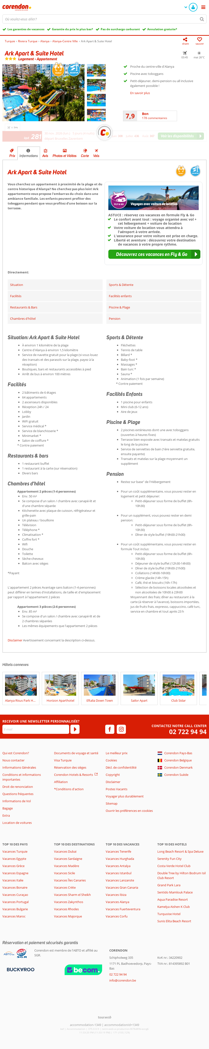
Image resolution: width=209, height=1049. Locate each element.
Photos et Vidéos (65, 156)
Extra (6, 815)
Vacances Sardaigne (68, 858)
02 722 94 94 (188, 732)
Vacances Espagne (15, 873)
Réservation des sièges (70, 767)
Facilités (15, 296)
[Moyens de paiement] (20, 969)
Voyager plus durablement (125, 796)
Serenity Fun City (169, 858)
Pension (114, 318)
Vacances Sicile (64, 873)
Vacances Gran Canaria (122, 887)
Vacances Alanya (117, 902)
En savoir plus (140, 93)
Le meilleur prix (117, 753)
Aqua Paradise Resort (172, 899)
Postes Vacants (116, 789)
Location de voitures (17, 822)
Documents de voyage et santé (76, 753)
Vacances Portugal (15, 902)
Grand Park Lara (168, 885)
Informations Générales (19, 767)
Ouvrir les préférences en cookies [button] (129, 810)
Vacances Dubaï (65, 851)
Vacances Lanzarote (120, 880)
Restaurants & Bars (23, 307)
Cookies (111, 760)
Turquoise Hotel (168, 914)
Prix (12, 156)
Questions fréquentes (17, 794)
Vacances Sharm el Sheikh (72, 894)
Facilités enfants (120, 296)
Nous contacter (13, 760)
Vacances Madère (66, 866)
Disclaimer (15, 640)
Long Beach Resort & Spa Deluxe (180, 851)
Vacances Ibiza (116, 894)
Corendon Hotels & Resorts (73, 774)
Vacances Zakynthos (68, 902)
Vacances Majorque (68, 916)
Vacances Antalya (118, 866)
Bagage (7, 808)
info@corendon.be (122, 980)
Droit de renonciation (17, 786)
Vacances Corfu (117, 916)
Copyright (113, 774)
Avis (45, 156)
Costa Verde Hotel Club (174, 866)
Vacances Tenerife (118, 851)
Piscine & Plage (119, 307)
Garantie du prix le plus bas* (72, 29)
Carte (85, 156)
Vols (96, 156)
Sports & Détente (121, 285)
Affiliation (61, 782)
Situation (16, 285)
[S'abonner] (75, 729)
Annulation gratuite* (162, 29)
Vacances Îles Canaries (70, 880)
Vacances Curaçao (15, 894)
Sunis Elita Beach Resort (174, 921)
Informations (28, 156)
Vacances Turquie (14, 851)
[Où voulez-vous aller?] (104, 19)
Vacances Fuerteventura (123, 909)
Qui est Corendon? (15, 753)
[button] (154, 254)
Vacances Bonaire (14, 887)
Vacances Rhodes (66, 909)
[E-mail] (35, 729)
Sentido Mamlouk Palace (175, 892)
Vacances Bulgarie (15, 909)
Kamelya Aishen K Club (173, 906)
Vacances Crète (65, 887)
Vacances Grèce (13, 866)
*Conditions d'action (69, 789)
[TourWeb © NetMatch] (104, 1017)
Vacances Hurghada (120, 858)
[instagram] (121, 729)
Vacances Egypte (14, 858)
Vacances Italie (12, 880)
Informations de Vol (16, 801)
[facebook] (109, 729)
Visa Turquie (63, 760)
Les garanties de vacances (25, 29)
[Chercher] (202, 19)
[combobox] (104, 19)
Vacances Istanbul (118, 873)
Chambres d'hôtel (23, 318)
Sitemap (111, 803)
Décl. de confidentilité (121, 767)
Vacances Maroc (13, 916)
